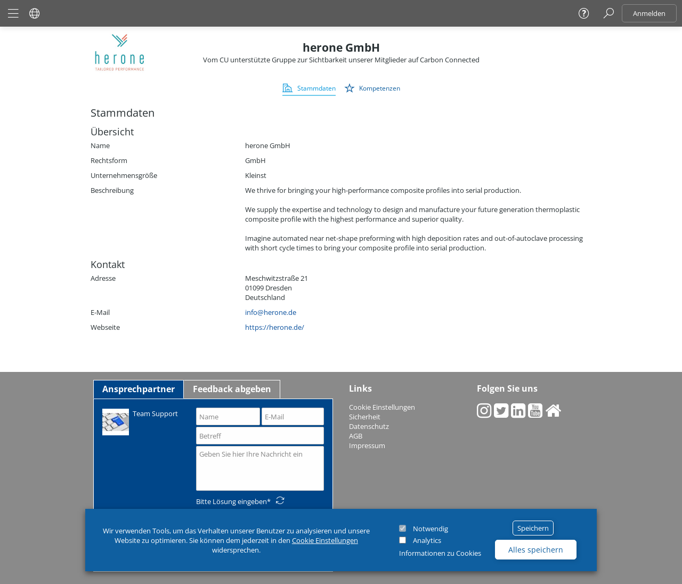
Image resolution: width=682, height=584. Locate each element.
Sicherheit (364, 416)
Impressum (367, 445)
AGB (355, 436)
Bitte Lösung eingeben (231, 501)
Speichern (533, 528)
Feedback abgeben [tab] (232, 389)
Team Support (140, 421)
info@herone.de (270, 312)
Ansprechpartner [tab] (138, 389)
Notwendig (430, 528)
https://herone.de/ (274, 327)
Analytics (427, 540)
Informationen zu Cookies (440, 553)
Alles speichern (535, 550)
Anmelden (649, 13)
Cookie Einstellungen (325, 540)
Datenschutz (369, 426)
